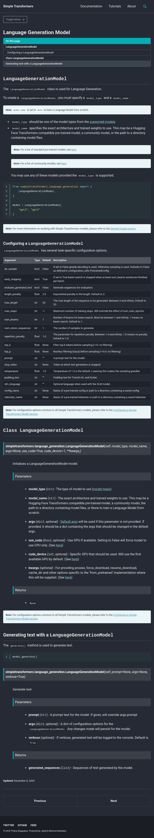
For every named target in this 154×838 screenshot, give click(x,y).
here (73, 149)
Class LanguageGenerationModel (25, 58)
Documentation (91, 6)
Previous (40, 800)
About (131, 6)
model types (101, 488)
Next (113, 800)
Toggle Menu (13, 19)
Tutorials (114, 6)
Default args (68, 521)
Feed (34, 824)
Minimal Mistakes (57, 830)
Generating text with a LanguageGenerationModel (34, 63)
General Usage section (123, 228)
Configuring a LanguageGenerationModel (30, 52)
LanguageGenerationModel (21, 46)
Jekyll (43, 830)
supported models (102, 121)
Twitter (8, 824)
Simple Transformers (18, 6)
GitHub (22, 824)
